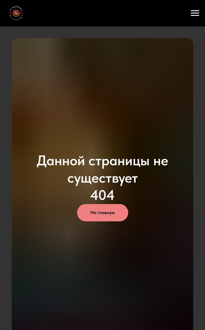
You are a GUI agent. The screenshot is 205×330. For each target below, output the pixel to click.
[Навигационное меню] (195, 13)
